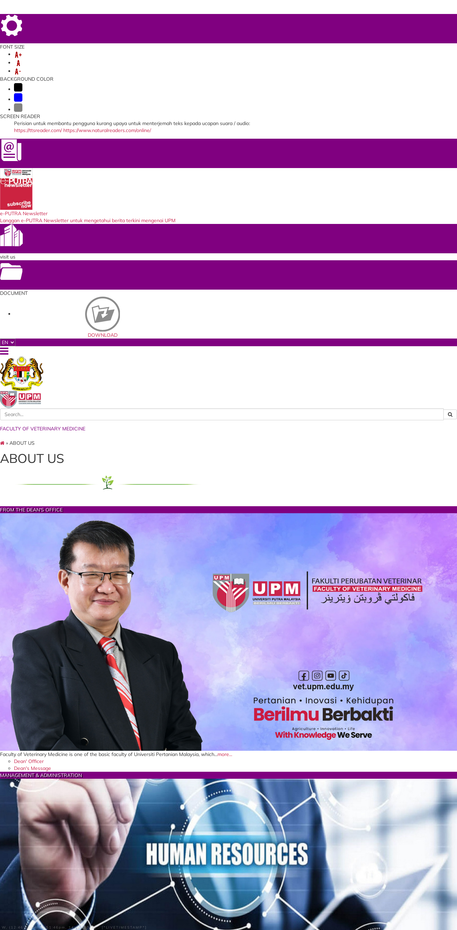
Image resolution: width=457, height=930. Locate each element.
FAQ (425, 20)
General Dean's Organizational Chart (228, 360)
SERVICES (325, 58)
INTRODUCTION (211, 698)
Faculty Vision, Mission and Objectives (325, 365)
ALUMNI (352, 58)
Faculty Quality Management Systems (227, 445)
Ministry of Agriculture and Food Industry (145, 903)
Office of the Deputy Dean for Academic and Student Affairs (227, 372)
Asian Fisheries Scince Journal (224, 852)
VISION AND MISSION (218, 763)
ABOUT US (47, 58)
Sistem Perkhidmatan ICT (300, 865)
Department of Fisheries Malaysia (147, 870)
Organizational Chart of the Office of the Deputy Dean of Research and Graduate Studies (230, 414)
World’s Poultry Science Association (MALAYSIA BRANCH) (217, 875)
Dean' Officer (105, 352)
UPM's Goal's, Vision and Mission (322, 354)
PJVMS (183, 65)
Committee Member (317, 589)
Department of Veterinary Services (138, 860)
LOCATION (351, 20)
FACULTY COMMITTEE (127, 465)
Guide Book (306, 569)
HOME (303, 20)
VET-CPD (45, 65)
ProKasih (200, 894)
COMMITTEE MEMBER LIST (224, 704)
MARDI (118, 852)
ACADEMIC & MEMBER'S (135, 58)
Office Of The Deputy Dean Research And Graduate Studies (230, 400)
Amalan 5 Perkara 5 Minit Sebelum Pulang (222, 754)
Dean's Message (109, 358)
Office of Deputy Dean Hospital (229, 437)
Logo (197, 710)
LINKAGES (295, 58)
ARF (164, 65)
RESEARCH (183, 58)
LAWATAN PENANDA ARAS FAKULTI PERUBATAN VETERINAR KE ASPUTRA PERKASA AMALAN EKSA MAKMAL (224, 779)
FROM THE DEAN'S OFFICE (127, 267)
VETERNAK (74, 65)
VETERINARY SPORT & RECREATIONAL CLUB (331, 468)
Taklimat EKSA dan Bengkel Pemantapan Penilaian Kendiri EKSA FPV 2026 (228, 722)
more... (126, 343)
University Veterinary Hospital (305, 858)
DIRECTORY (379, 20)
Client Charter (208, 550)
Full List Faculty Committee (123, 550)
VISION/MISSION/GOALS (331, 267)
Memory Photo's (312, 596)
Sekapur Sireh (309, 563)
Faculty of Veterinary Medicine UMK (144, 891)
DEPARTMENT (82, 58)
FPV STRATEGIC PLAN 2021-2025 (326, 377)
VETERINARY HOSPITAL (231, 58)
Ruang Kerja (206, 733)
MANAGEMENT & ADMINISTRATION (229, 267)
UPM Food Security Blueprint (304, 852)
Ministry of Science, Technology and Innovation (145, 879)
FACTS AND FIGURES (229, 465)
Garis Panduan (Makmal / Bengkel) (222, 742)
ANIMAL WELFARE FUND (124, 65)
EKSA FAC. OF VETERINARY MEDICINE (229, 613)
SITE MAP (406, 20)
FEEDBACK (325, 20)
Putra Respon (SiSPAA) (298, 872)
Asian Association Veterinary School (223, 860)
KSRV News (307, 576)
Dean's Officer (208, 352)
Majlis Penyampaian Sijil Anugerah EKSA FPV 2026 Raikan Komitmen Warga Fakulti (230, 800)
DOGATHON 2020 (211, 887)
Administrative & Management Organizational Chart (229, 428)
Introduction (307, 556)
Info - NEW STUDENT (393, 58)
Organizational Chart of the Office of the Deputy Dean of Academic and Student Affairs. (228, 386)
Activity (301, 582)
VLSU (271, 58)
